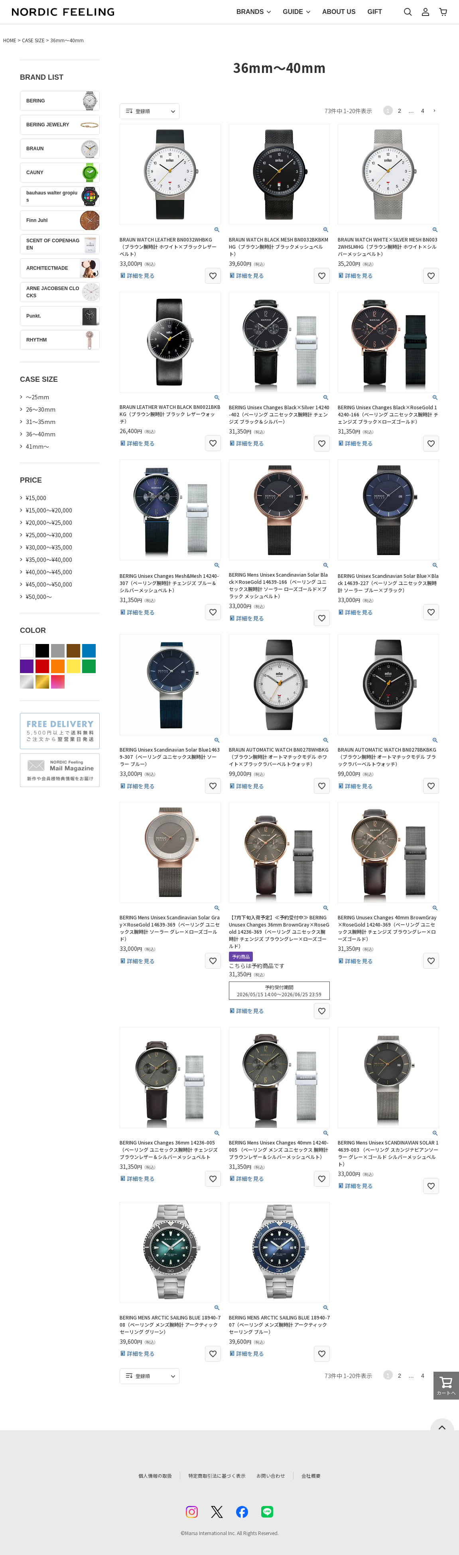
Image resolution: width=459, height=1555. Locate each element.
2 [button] (399, 111)
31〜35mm (40, 422)
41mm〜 (37, 446)
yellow (73, 666)
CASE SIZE (33, 40)
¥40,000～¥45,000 (49, 572)
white (26, 651)
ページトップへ (442, 1424)
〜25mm (37, 397)
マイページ (425, 12)
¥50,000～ (39, 597)
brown (73, 651)
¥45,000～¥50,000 (49, 584)
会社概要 (324, 1475)
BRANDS (250, 11)
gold (42, 682)
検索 (408, 12)
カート (443, 12)
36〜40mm (40, 434)
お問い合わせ (279, 1475)
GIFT (375, 11)
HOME (9, 40)
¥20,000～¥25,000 (49, 522)
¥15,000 (36, 498)
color (58, 682)
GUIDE (293, 11)
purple (26, 666)
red (42, 666)
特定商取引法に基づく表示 (212, 1475)
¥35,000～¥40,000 (49, 559)
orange (58, 666)
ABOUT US (339, 11)
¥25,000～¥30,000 (49, 535)
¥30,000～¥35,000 (49, 547)
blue (89, 651)
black (42, 651)
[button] (434, 110)
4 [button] (422, 111)
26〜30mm (40, 409)
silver (26, 682)
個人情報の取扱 (143, 1475)
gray (58, 651)
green (89, 666)
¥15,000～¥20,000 (49, 510)
